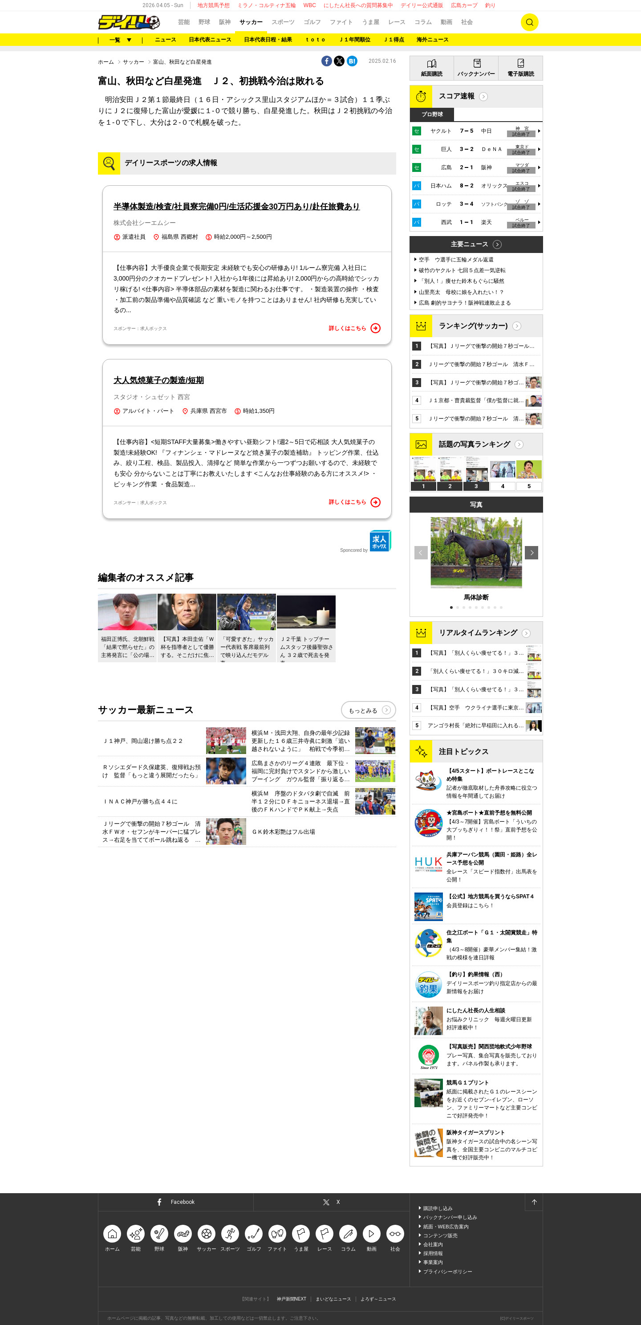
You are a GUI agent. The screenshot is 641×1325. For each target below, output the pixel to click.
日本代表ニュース (210, 40)
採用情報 (433, 1253)
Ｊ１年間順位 (354, 40)
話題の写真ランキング (474, 444)
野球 (204, 22)
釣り (490, 5)
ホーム (106, 62)
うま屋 (370, 22)
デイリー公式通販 (422, 5)
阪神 (225, 22)
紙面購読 (431, 74)
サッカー (251, 22)
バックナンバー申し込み (450, 1217)
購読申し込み (438, 1208)
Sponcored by (366, 541)
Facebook (183, 1202)
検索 (530, 22)
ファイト (341, 22)
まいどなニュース (333, 1298)
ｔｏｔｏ (315, 40)
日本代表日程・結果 (268, 40)
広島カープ (464, 5)
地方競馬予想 (214, 5)
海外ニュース (433, 40)
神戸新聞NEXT (292, 1298)
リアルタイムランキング (478, 632)
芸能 (184, 22)
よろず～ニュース (378, 1298)
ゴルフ (312, 22)
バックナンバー (476, 74)
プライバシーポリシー (447, 1271)
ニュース (165, 40)
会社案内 (433, 1244)
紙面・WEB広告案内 (446, 1226)
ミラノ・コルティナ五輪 (266, 5)
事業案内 (433, 1262)
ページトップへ (534, 1202)
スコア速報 (457, 96)
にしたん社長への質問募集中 (358, 5)
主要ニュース (469, 244)
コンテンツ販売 (440, 1235)
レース (397, 22)
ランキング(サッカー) (473, 326)
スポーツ (283, 22)
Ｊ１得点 (393, 40)
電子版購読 (520, 74)
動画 (446, 22)
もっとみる (363, 710)
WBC (310, 5)
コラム (423, 22)
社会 (467, 22)
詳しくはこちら (355, 328)
